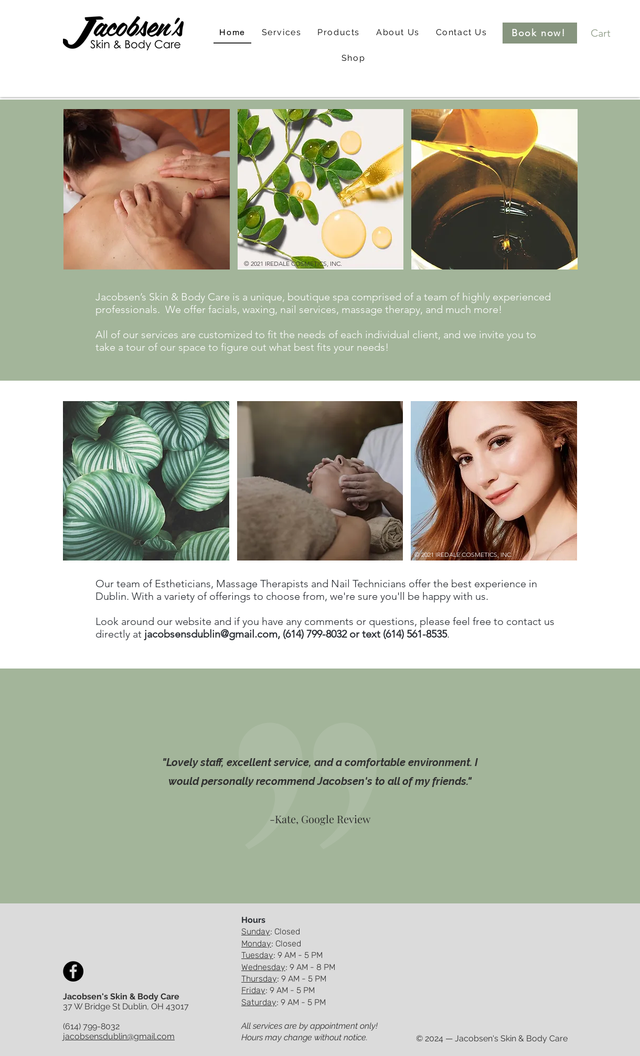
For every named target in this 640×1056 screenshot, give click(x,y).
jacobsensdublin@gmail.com (211, 634)
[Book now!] (540, 33)
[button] (281, 33)
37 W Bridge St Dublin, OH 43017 (126, 1006)
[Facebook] (73, 971)
